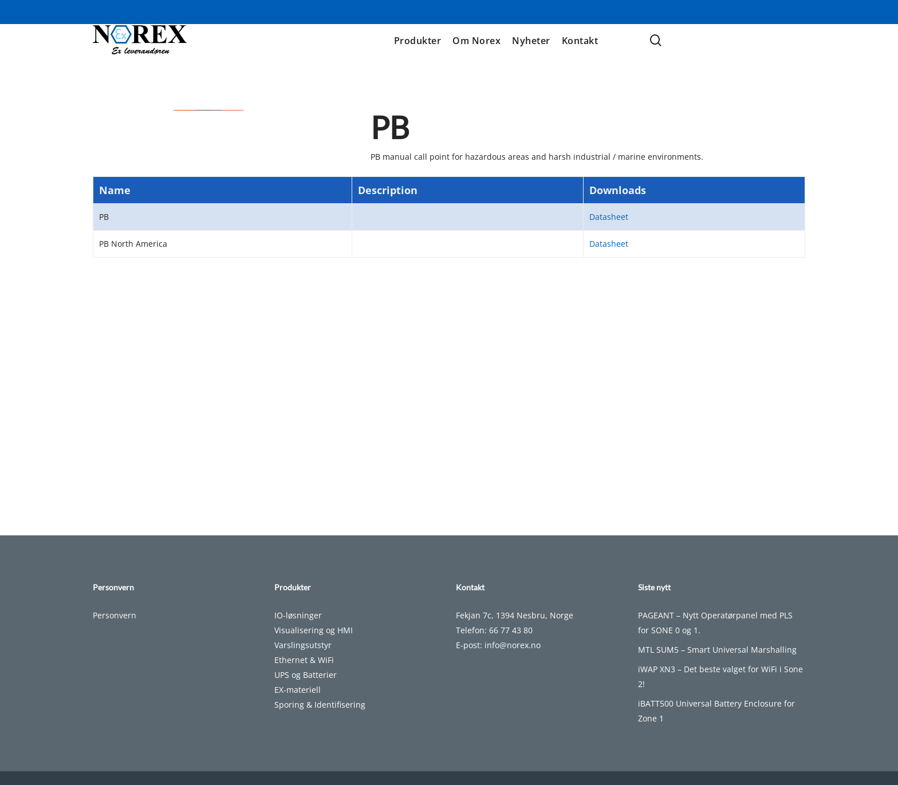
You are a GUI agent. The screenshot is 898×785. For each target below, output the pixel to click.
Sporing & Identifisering (319, 704)
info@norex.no (513, 645)
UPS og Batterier (305, 674)
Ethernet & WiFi (304, 659)
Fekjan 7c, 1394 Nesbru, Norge (514, 615)
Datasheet (608, 391)
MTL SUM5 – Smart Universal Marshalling (717, 649)
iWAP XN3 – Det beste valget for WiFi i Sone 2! (720, 676)
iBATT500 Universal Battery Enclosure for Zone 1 (716, 711)
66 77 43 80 (511, 630)
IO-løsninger (298, 615)
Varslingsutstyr (303, 645)
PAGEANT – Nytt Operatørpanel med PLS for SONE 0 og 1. (715, 623)
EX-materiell (297, 689)
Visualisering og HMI (313, 630)
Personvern (114, 615)
